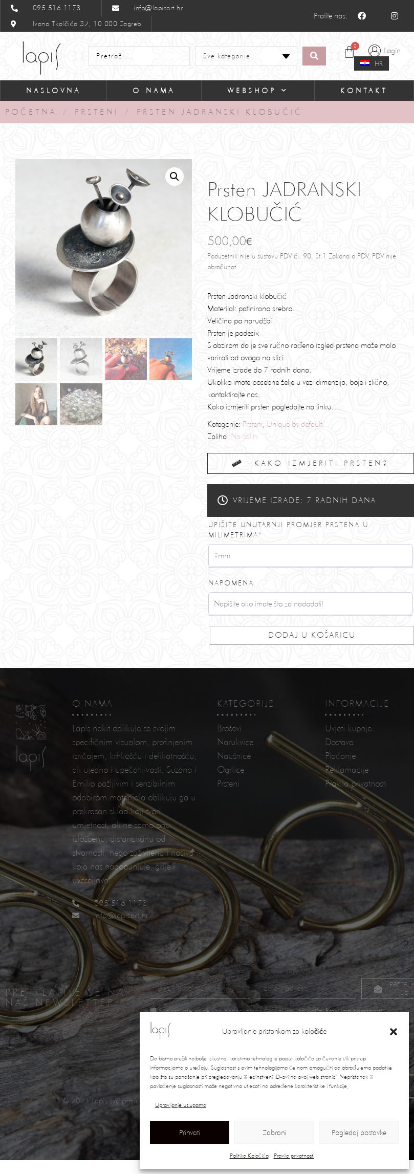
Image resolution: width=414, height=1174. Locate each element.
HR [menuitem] (379, 63)
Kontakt (364, 90)
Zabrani (274, 1132)
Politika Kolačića (249, 1155)
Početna (31, 112)
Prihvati (189, 1132)
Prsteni (97, 112)
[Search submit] (314, 56)
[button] (393, 1032)
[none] (371, 63)
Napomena (231, 583)
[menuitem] (371, 63)
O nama (154, 90)
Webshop (258, 90)
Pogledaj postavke (359, 1132)
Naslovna (53, 90)
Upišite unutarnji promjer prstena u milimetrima (288, 529)
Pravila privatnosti (294, 1155)
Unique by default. (295, 424)
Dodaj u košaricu (312, 635)
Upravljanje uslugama (180, 1104)
